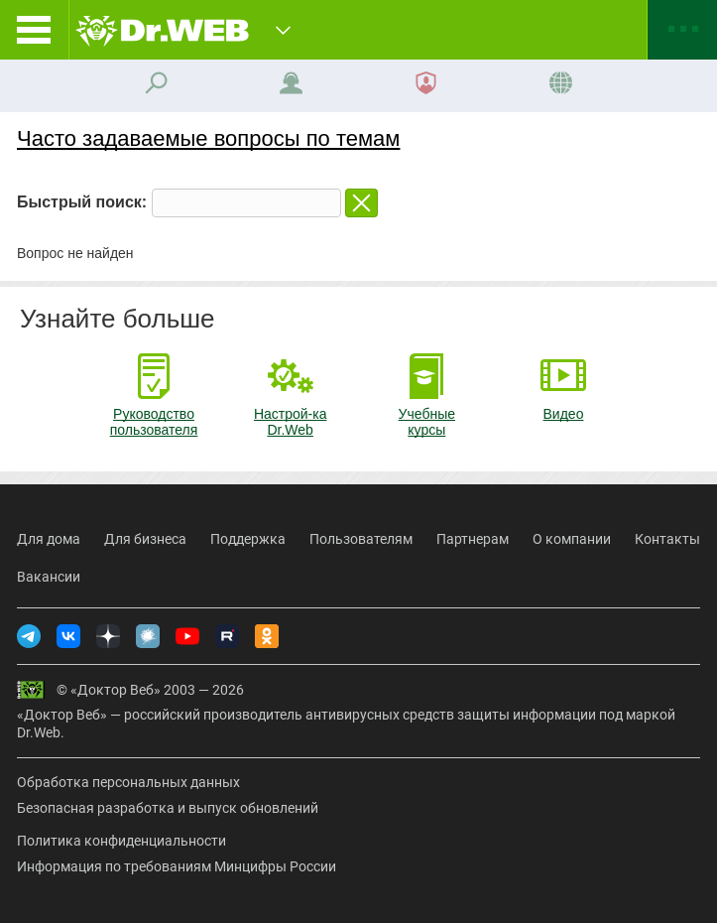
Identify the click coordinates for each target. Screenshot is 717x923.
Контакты (667, 539)
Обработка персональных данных (128, 782)
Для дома (48, 539)
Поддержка (248, 539)
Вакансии (48, 577)
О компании (572, 539)
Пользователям (361, 539)
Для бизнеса (145, 539)
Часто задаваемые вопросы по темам (208, 138)
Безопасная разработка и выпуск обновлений (167, 808)
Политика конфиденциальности (121, 841)
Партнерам (472, 539)
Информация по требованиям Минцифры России (176, 866)
